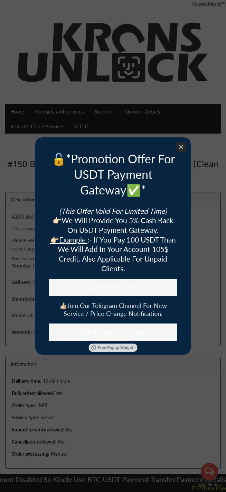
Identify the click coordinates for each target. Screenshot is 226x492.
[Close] (181, 147)
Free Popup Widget (112, 347)
